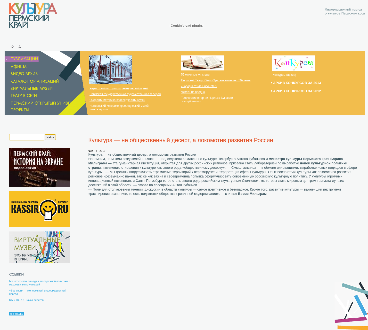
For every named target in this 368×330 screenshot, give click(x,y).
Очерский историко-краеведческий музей (117, 100)
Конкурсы (279, 75)
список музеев (99, 109)
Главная (12, 46)
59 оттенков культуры (195, 74)
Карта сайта (19, 46)
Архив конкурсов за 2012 (297, 91)
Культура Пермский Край (33, 15)
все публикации (191, 101)
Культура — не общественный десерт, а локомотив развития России (180, 140)
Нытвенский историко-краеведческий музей (119, 105)
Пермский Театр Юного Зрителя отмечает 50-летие (216, 80)
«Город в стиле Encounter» (199, 86)
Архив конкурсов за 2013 (297, 83)
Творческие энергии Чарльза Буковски (207, 98)
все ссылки (17, 313)
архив (291, 75)
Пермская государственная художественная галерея (125, 94)
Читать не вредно (193, 92)
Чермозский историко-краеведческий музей (119, 88)
